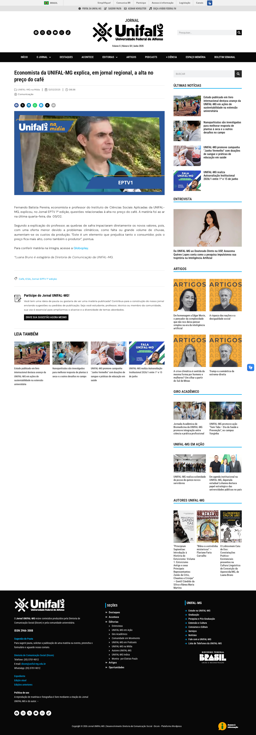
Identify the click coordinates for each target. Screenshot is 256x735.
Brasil (54, 2)
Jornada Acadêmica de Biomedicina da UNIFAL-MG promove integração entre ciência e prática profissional (189, 428)
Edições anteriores (23, 684)
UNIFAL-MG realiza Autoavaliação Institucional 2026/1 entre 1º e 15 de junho (145, 372)
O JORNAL (44, 57)
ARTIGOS (131, 57)
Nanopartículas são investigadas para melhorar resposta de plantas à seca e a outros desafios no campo (70, 372)
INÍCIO (24, 57)
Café (21, 278)
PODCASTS (151, 57)
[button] (43, 57)
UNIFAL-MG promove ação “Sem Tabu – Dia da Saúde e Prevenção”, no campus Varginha (223, 428)
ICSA (28, 278)
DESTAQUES (66, 57)
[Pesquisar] (239, 32)
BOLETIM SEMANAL (224, 57)
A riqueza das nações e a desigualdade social (222, 317)
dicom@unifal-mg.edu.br (33, 663)
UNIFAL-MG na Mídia (29, 89)
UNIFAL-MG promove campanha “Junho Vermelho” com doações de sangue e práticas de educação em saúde (222, 152)
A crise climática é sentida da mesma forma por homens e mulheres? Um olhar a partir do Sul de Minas (189, 376)
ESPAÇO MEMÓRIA (196, 57)
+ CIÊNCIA (171, 57)
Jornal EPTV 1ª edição (44, 278)
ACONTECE (88, 57)
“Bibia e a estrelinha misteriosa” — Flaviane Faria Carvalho (207, 551)
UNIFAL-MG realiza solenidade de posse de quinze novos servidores (190, 480)
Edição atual (20, 680)
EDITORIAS (110, 57)
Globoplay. (81, 248)
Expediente (19, 676)
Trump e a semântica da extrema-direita (221, 373)
